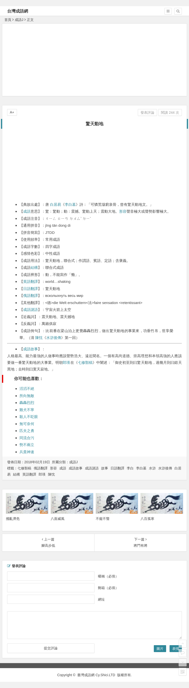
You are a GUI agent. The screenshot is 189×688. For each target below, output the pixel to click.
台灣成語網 (17, 11)
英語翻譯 (30, 281)
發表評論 (147, 112)
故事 (104, 468)
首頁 (7, 20)
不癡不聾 (103, 519)
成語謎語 (30, 309)
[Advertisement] (95, 59)
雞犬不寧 (26, 410)
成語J (19, 20)
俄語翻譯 (30, 295)
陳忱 (39, 338)
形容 (122, 211)
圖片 (160, 649)
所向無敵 (26, 396)
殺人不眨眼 (28, 417)
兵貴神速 (26, 452)
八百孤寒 (147, 519)
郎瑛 (66, 362)
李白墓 (70, 204)
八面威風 (57, 519)
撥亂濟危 (13, 519)
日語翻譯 (30, 289)
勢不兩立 (26, 445)
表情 (175, 649)
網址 (101, 599)
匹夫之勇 (26, 431)
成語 (27, 211)
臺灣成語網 (85, 675)
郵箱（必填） (108, 588)
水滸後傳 (53, 338)
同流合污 (26, 438)
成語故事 (30, 349)
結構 (34, 267)
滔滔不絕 (26, 388)
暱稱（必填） (108, 576)
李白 (130, 468)
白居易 (55, 204)
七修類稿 (85, 362)
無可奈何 (26, 424)
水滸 (152, 468)
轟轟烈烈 (26, 402)
